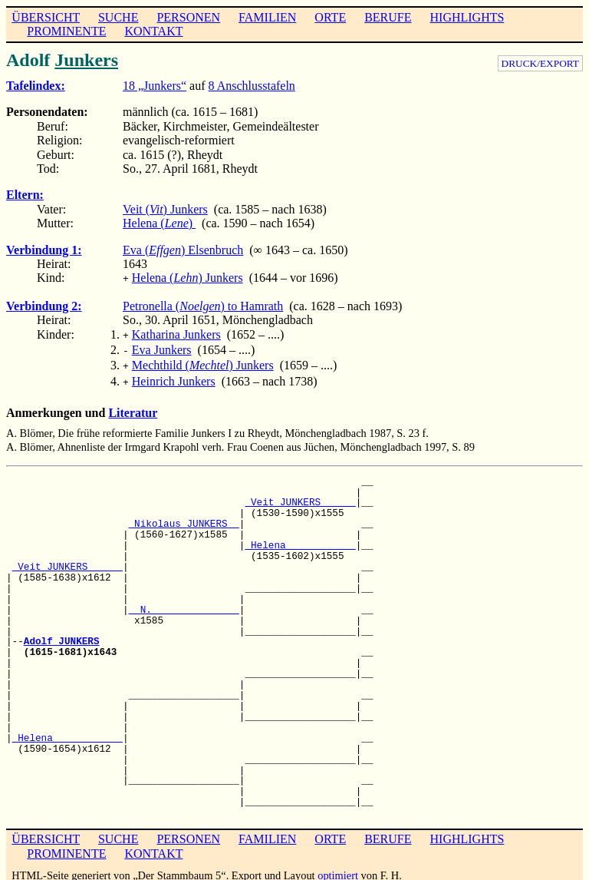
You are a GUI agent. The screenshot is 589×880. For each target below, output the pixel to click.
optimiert (338, 868)
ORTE (330, 17)
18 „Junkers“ (154, 85)
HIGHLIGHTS (467, 17)
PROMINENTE (66, 31)
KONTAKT (153, 31)
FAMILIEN (267, 17)
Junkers (86, 60)
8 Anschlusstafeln (252, 85)
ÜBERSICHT (46, 17)
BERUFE (387, 17)
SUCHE (118, 17)
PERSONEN (188, 17)
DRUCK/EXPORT (540, 63)
